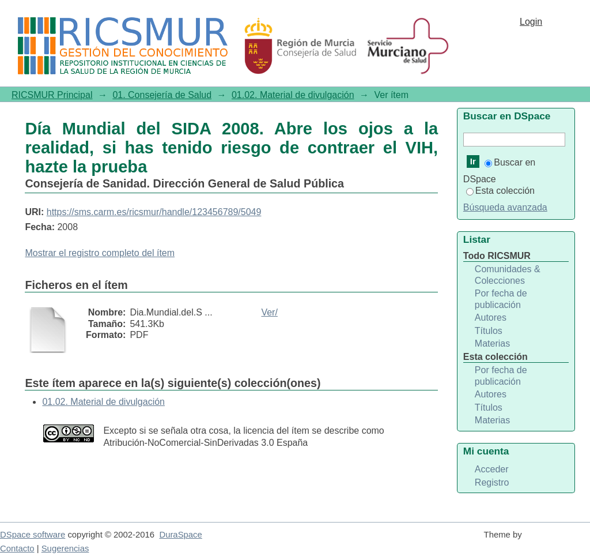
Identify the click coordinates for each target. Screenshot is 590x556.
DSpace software (32, 534)
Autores (490, 317)
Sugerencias (65, 548)
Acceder (492, 469)
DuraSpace (180, 534)
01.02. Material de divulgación (293, 95)
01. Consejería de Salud (161, 95)
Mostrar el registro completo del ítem (100, 253)
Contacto (17, 548)
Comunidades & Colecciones (507, 274)
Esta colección (500, 191)
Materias (492, 343)
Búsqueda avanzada (505, 207)
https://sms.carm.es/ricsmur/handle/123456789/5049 (154, 212)
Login (531, 22)
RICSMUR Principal (52, 95)
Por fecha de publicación (501, 299)
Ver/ (269, 312)
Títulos (488, 331)
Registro (492, 482)
